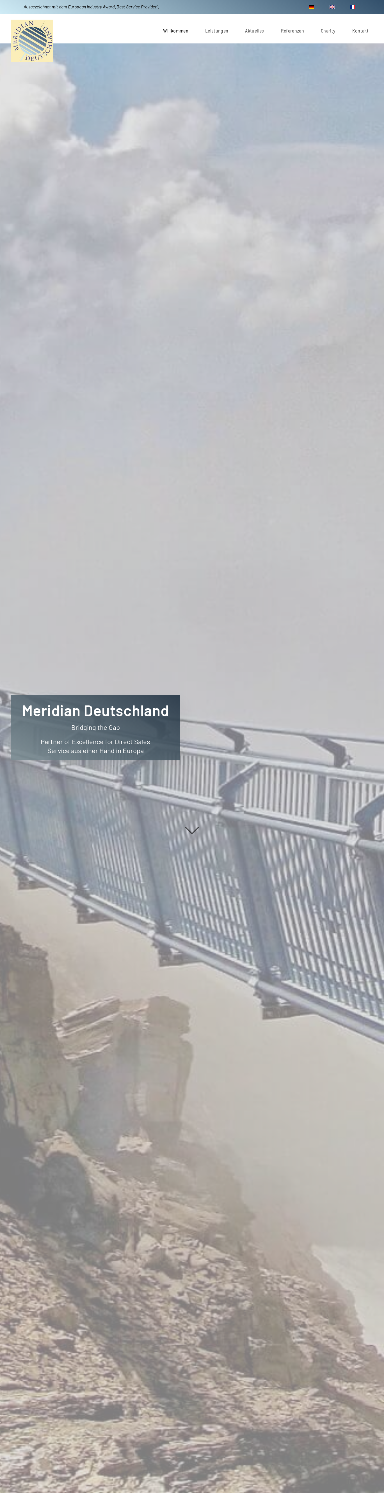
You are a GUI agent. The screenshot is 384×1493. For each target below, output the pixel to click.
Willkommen (175, 30)
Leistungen (216, 30)
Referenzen (292, 30)
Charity (328, 30)
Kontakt (360, 30)
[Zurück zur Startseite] (32, 41)
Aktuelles (254, 30)
